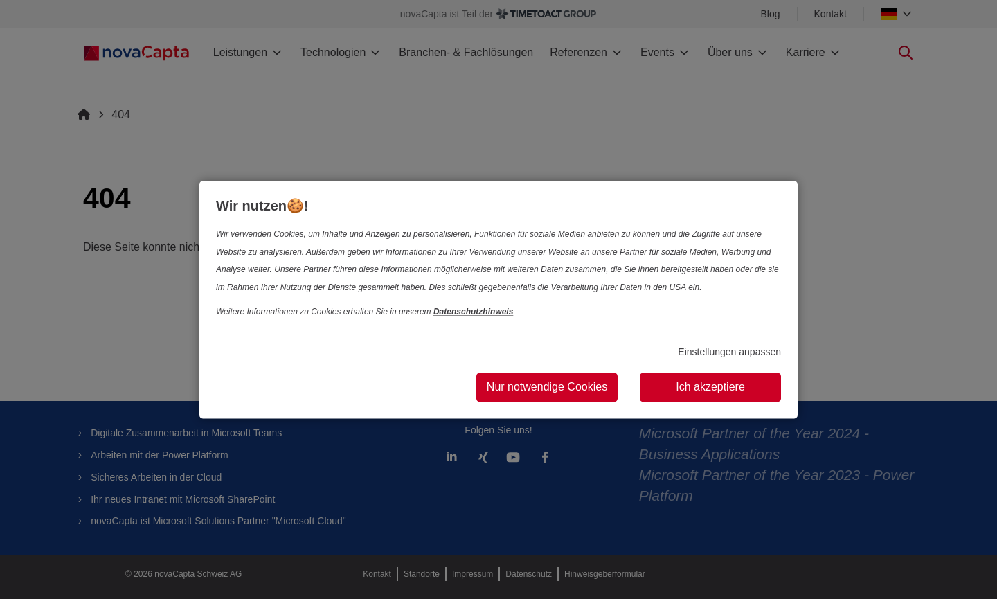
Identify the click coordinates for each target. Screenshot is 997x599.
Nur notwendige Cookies (547, 387)
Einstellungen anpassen (729, 352)
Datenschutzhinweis (473, 312)
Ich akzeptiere (710, 387)
